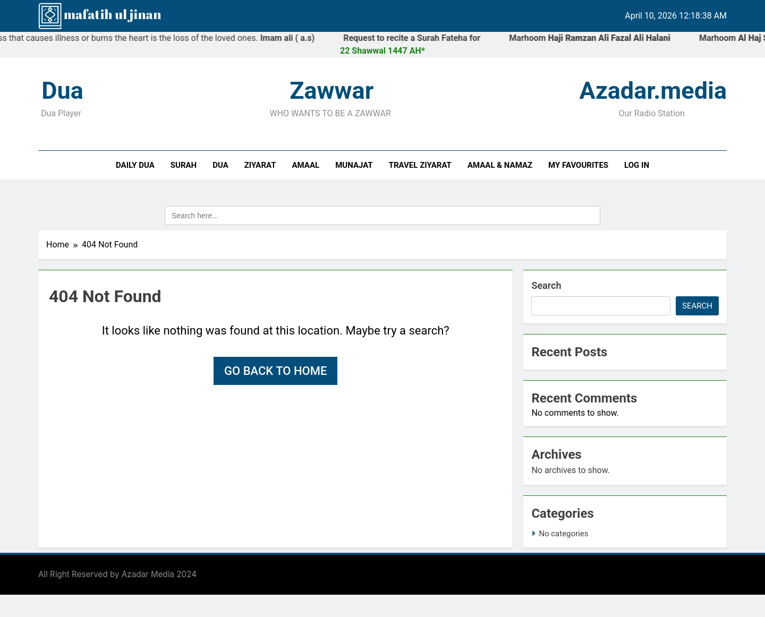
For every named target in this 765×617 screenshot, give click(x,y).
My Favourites (578, 165)
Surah (184, 165)
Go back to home (275, 371)
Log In (636, 165)
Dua (220, 165)
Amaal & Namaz (500, 165)
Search (546, 285)
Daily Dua (135, 165)
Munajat (354, 165)
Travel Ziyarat (420, 165)
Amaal (306, 165)
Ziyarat (260, 165)
